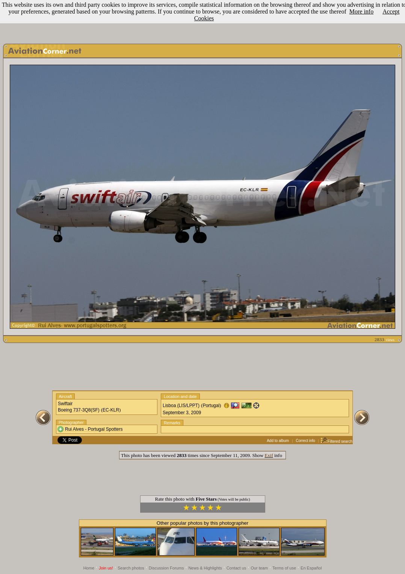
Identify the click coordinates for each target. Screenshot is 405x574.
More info (361, 11)
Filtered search (336, 441)
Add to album (278, 441)
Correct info (305, 441)
